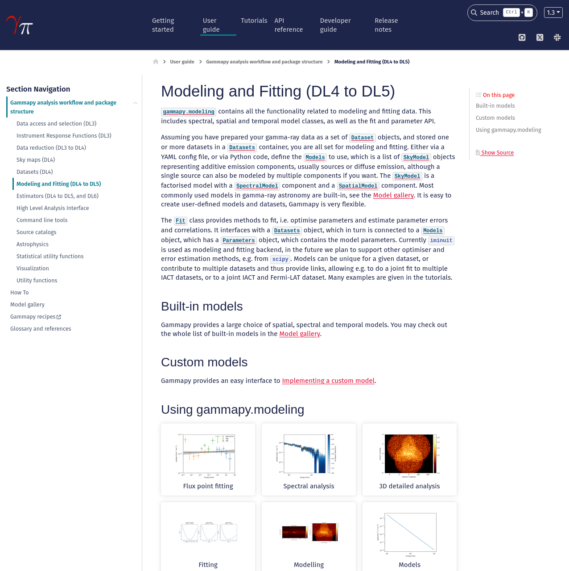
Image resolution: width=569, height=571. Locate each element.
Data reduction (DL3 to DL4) (51, 147)
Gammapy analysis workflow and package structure (63, 107)
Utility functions (36, 280)
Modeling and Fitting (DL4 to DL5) (58, 184)
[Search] (502, 12)
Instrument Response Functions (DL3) (63, 135)
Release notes (386, 25)
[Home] (156, 62)
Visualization (32, 268)
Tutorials (254, 21)
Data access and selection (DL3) (56, 123)
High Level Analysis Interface (52, 208)
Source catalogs (36, 232)
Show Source (495, 152)
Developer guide (335, 25)
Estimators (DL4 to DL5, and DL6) (57, 196)
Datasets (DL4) (34, 171)
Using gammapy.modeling (508, 129)
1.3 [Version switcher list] (551, 12)
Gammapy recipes (32, 316)
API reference (289, 25)
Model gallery (27, 304)
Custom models (495, 117)
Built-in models (495, 105)
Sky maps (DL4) (35, 159)
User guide (211, 25)
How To (19, 292)
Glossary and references (40, 328)
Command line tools (41, 220)
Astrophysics (32, 244)
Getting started (163, 25)
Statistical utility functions (49, 256)
